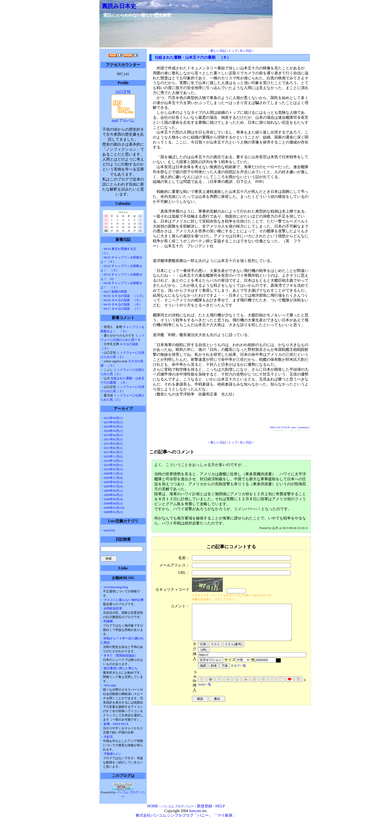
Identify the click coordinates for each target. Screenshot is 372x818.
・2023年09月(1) (112, 418)
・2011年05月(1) (112, 439)
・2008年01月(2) (112, 512)
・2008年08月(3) (112, 503)
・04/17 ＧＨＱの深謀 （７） (121, 308)
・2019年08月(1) (112, 422)
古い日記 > (247, 50)
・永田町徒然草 (111, 608)
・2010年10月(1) (112, 460)
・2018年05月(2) (112, 426)
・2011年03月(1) (112, 448)
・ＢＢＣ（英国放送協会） (119, 655)
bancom (195, 811)
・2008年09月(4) (112, 499)
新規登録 (204, 806)
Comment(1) (304, 427)
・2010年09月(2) (112, 465)
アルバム (127, 121)
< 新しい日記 (217, 50)
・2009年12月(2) (112, 473)
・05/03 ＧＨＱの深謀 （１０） (123, 296)
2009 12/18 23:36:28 (279, 427)
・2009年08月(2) (112, 482)
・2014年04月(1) (112, 435)
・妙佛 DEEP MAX (115, 724)
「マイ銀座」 (225, 815)
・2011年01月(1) (112, 452)
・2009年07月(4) (112, 486)
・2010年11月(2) (112, 456)
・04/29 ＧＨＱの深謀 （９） (121, 300)
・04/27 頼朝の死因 (114, 291)
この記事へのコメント (171, 451)
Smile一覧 (204, 691)
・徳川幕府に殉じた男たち (119, 668)
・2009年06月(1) (112, 490)
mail (115, 121)
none (293, 427)
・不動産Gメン (111, 754)
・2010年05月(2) (112, 469)
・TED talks (108, 685)
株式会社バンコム (151, 815)
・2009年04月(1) (112, 495)
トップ (232, 50)
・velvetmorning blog (114, 587)
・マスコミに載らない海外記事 (122, 600)
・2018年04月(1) (112, 431)
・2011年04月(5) (112, 443)
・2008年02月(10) (112, 507)
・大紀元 (107, 736)
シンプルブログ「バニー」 (190, 815)
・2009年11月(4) (112, 478)
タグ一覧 (240, 673)
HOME (152, 806)
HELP (220, 806)
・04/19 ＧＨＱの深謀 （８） (121, 304)
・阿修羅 (107, 621)
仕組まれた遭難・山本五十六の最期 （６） (193, 57)
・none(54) (108, 530)
